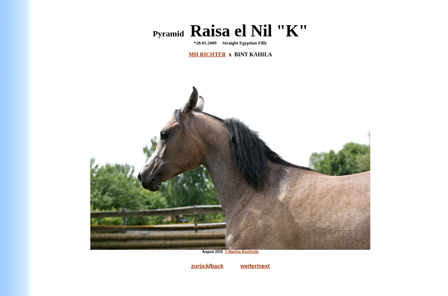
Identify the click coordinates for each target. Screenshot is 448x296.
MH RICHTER (207, 54)
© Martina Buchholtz (242, 252)
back (217, 266)
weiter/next (255, 266)
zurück (200, 266)
